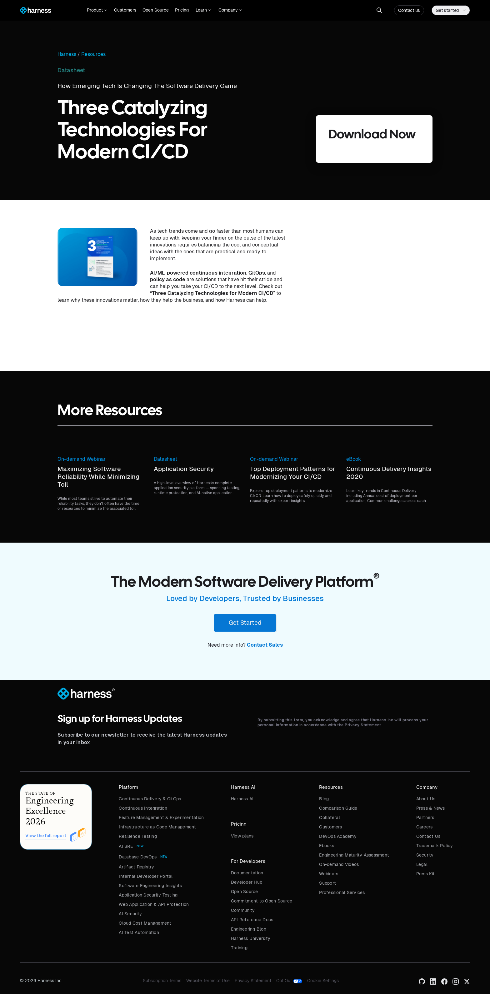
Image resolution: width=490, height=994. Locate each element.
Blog (324, 799)
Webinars (328, 874)
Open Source (155, 9)
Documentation (247, 873)
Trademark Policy (434, 845)
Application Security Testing (148, 895)
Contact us (409, 10)
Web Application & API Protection (154, 904)
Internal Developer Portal (145, 876)
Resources (93, 54)
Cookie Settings (323, 980)
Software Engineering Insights (150, 885)
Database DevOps (138, 857)
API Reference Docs (252, 919)
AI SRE (126, 846)
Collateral (329, 817)
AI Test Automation (139, 932)
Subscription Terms (162, 980)
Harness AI (242, 799)
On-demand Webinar (82, 459)
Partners (425, 817)
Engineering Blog (248, 929)
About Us (426, 799)
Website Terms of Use (208, 980)
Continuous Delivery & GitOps (150, 799)
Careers (424, 827)
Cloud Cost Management (145, 923)
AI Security (130, 914)
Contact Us (428, 836)
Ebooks (326, 845)
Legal (422, 864)
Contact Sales (265, 645)
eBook (353, 459)
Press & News (430, 808)
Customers (125, 9)
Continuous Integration (143, 808)
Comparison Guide (338, 808)
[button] (97, 10)
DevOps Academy (338, 836)
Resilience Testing (138, 836)
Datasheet (165, 459)
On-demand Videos (339, 864)
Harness (67, 54)
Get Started (245, 622)
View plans (242, 836)
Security (425, 855)
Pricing (182, 9)
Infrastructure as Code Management (157, 827)
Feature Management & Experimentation (161, 817)
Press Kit (425, 874)
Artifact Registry (136, 867)
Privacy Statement (253, 980)
